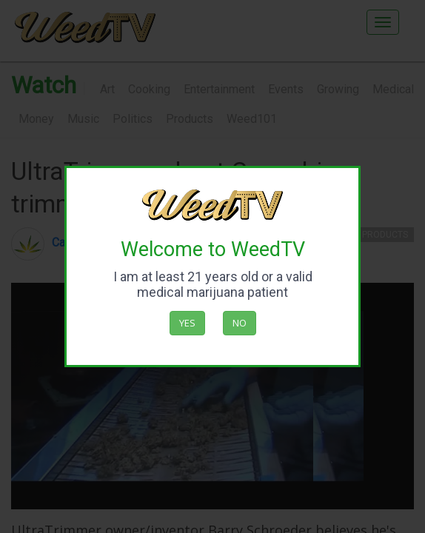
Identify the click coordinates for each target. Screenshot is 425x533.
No (239, 322)
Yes (187, 322)
